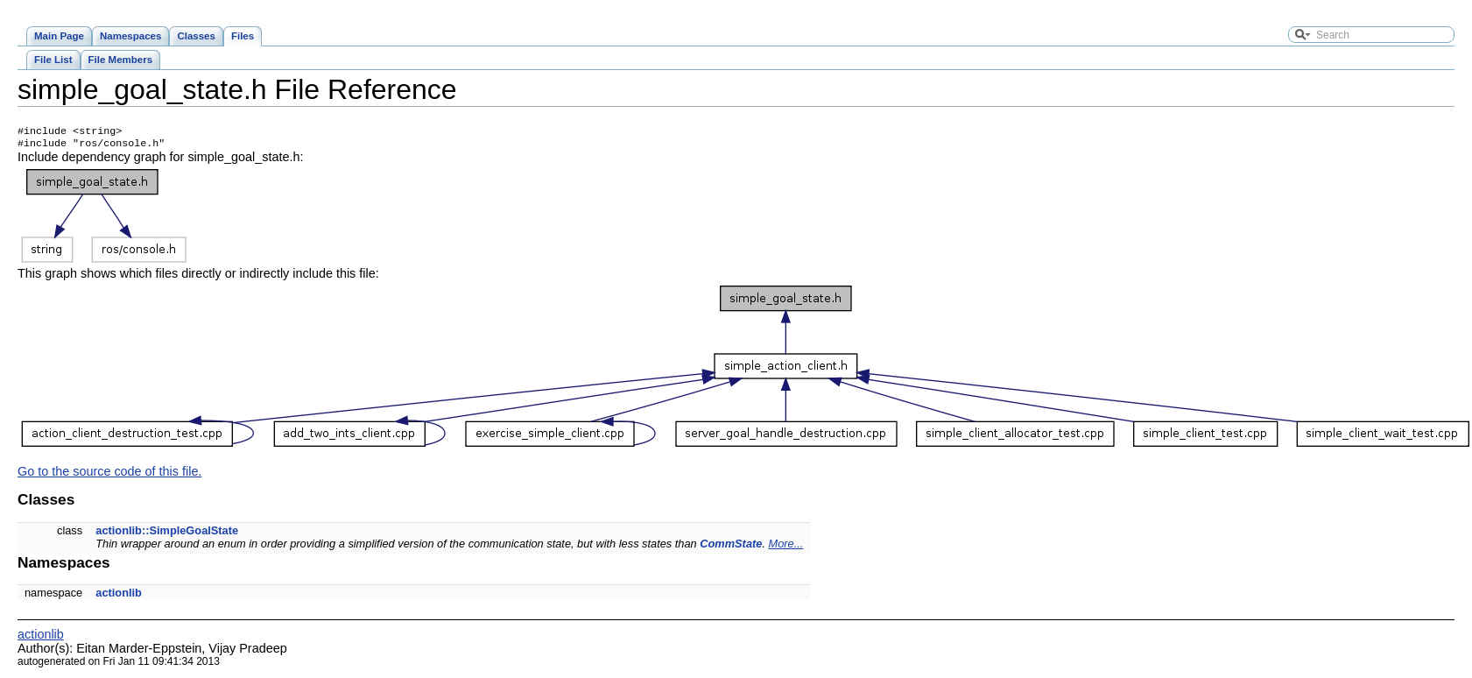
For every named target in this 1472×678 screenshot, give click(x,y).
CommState (731, 547)
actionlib (118, 596)
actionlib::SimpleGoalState (166, 533)
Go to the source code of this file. (109, 475)
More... (786, 547)
